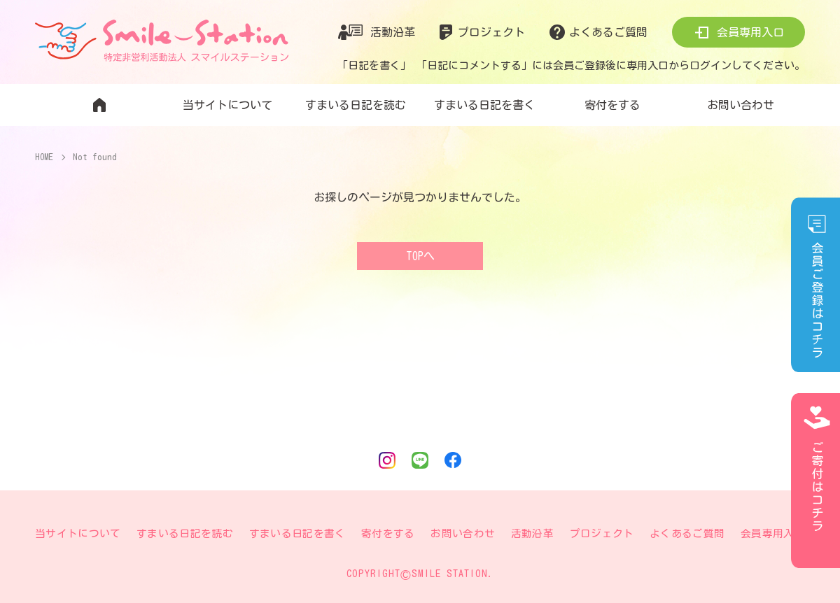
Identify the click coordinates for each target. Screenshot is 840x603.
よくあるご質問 (608, 32)
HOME (45, 157)
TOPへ (420, 256)
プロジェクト (491, 32)
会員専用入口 (750, 32)
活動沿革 (392, 32)
